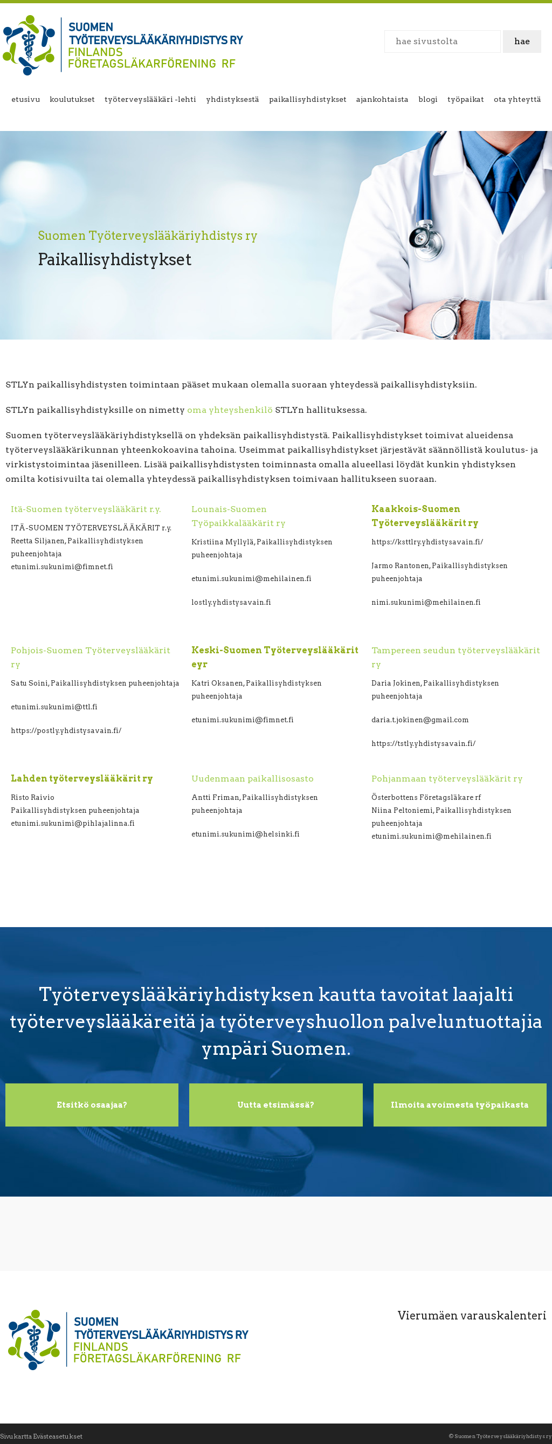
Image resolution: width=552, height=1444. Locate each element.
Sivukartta (16, 1436)
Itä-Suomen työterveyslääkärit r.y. (86, 509)
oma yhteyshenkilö (230, 410)
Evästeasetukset (57, 1436)
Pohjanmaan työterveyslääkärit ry (447, 778)
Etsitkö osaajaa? (92, 1105)
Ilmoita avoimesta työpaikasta (460, 1105)
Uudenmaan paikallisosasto (252, 778)
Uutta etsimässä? (275, 1105)
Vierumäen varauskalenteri (472, 1315)
